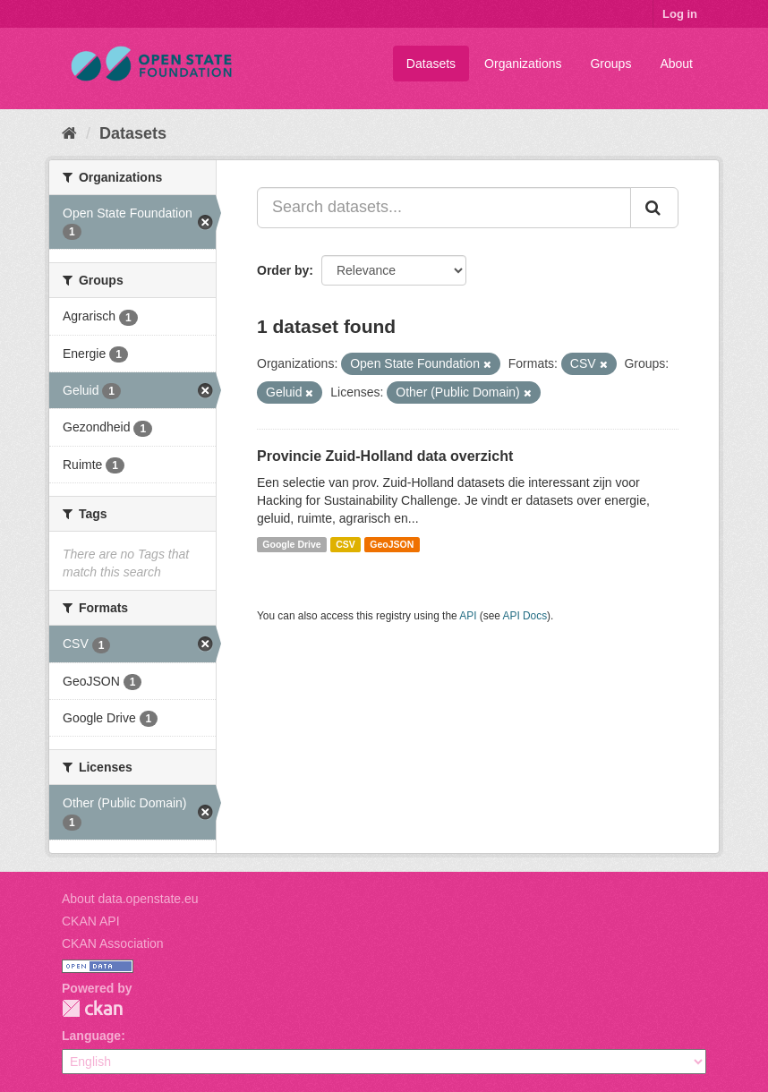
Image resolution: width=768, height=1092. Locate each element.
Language (91, 1035)
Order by (283, 270)
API (467, 616)
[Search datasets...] (444, 207)
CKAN (92, 1008)
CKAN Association (113, 943)
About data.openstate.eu (130, 899)
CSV (345, 544)
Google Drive (291, 544)
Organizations (522, 63)
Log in (679, 14)
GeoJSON (392, 544)
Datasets (431, 63)
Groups (610, 63)
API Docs (525, 616)
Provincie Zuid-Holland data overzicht (385, 456)
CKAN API (91, 921)
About (676, 63)
